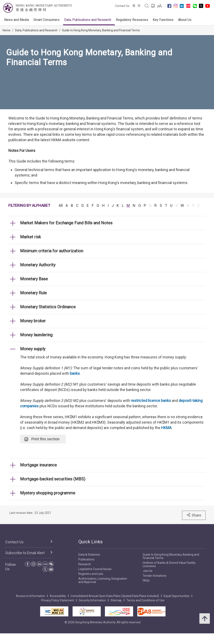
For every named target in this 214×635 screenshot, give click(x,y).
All (61, 205)
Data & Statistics (89, 554)
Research (84, 564)
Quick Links (90, 541)
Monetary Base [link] (34, 278)
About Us (184, 20)
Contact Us (122, 6)
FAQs (146, 580)
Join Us (147, 571)
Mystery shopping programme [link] (47, 492)
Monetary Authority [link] (37, 264)
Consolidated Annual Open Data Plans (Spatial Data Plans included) (115, 596)
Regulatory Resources (132, 20)
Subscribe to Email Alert (25, 553)
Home (6, 30)
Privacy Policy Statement (57, 600)
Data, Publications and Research (87, 20)
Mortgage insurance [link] (38, 464)
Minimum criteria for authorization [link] (51, 250)
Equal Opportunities (177, 596)
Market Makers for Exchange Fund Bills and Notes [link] (66, 222)
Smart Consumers (46, 20)
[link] (159, 6)
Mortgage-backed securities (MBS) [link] (52, 478)
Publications (86, 559)
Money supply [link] (32, 348)
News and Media (16, 20)
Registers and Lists (90, 573)
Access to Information (30, 596)
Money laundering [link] (36, 334)
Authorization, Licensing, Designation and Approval (102, 580)
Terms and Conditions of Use (145, 600)
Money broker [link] (33, 320)
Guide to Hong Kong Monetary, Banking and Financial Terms (101, 30)
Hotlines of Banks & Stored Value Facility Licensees (169, 564)
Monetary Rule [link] (33, 292)
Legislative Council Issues (95, 569)
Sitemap (116, 600)
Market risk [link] (30, 236)
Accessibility (58, 596)
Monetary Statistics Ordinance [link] (48, 306)
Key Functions (163, 20)
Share (193, 515)
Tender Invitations (154, 575)
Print (42, 439)
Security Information (92, 600)
